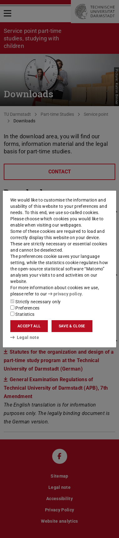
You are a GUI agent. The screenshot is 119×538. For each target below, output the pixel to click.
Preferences (25, 307)
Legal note (24, 337)
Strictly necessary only (35, 301)
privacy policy (65, 293)
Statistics (22, 314)
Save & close (72, 326)
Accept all (29, 326)
